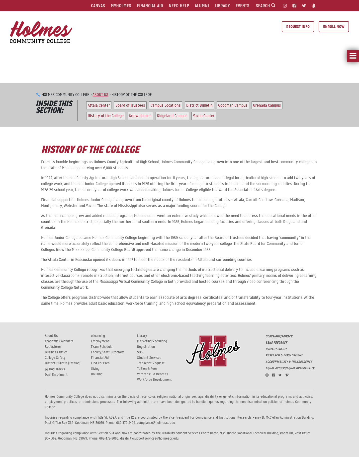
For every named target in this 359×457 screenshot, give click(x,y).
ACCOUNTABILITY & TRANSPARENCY (289, 362)
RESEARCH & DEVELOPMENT (284, 355)
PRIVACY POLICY (276, 349)
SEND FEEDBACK (276, 343)
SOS (140, 352)
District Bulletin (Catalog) (62, 363)
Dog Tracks (55, 369)
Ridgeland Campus (172, 115)
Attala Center (99, 105)
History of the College (106, 115)
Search (265, 5)
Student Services (149, 357)
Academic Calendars (59, 341)
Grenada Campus (267, 105)
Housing (96, 374)
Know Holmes (140, 115)
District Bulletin (199, 105)
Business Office (56, 352)
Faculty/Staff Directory (107, 352)
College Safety (55, 357)
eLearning (98, 335)
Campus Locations (166, 105)
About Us (100, 94)
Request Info (298, 26)
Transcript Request (151, 363)
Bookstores (53, 346)
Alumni (202, 5)
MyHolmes (121, 5)
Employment (100, 341)
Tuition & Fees (147, 368)
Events (242, 5)
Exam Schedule (101, 346)
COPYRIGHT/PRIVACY (279, 336)
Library (222, 5)
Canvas (98, 5)
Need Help (179, 5)
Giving (95, 368)
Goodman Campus (233, 105)
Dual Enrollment (56, 374)
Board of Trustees (130, 105)
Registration (146, 346)
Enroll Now (334, 26)
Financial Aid (150, 5)
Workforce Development (154, 379)
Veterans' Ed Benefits (152, 374)
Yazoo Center (204, 115)
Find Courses (100, 363)
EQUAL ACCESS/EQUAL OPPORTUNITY (290, 368)
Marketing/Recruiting (152, 341)
